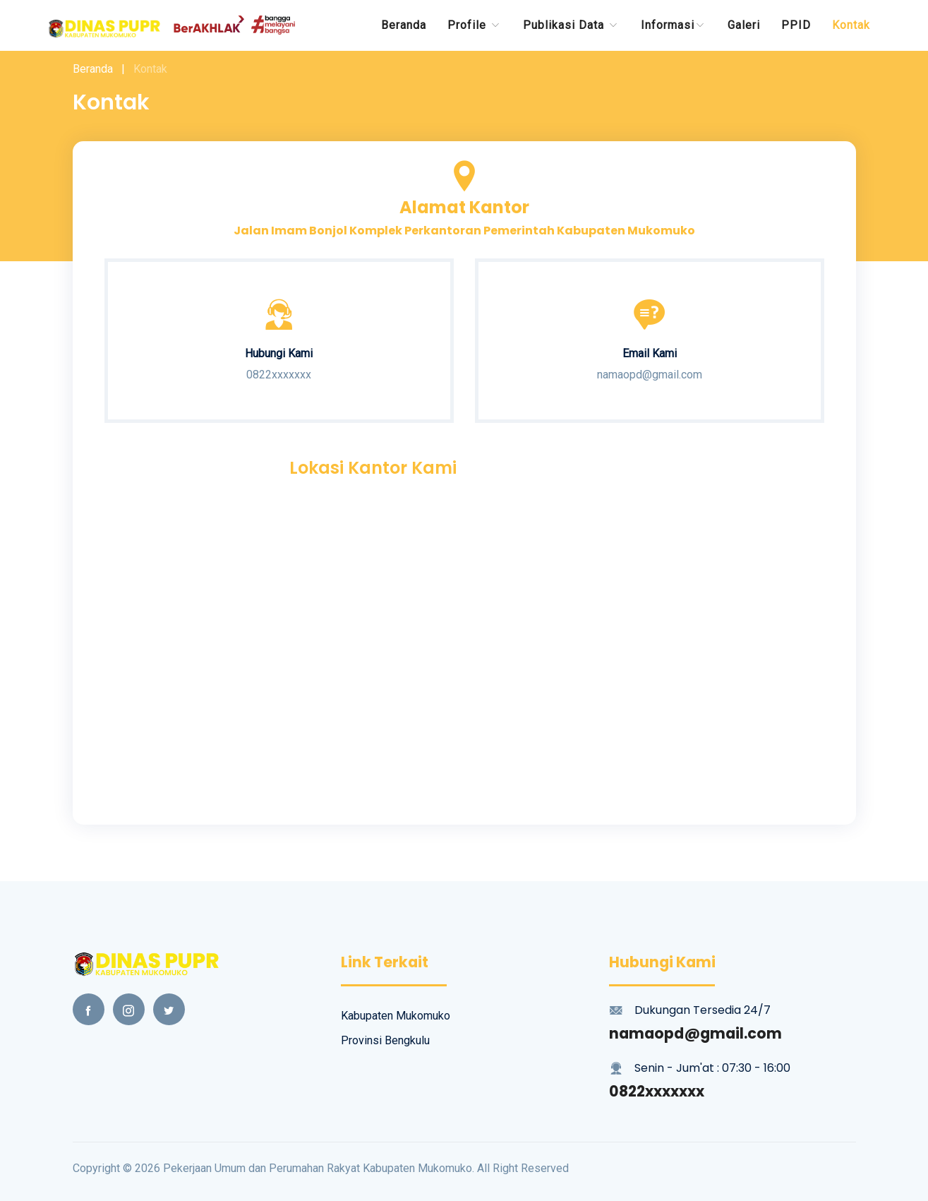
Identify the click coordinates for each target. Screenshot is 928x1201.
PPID (796, 25)
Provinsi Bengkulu (385, 1040)
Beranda (403, 25)
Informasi (673, 25)
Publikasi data (571, 25)
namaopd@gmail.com (695, 1033)
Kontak (851, 25)
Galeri (744, 25)
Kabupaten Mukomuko (395, 1015)
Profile (474, 25)
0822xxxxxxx (656, 1091)
